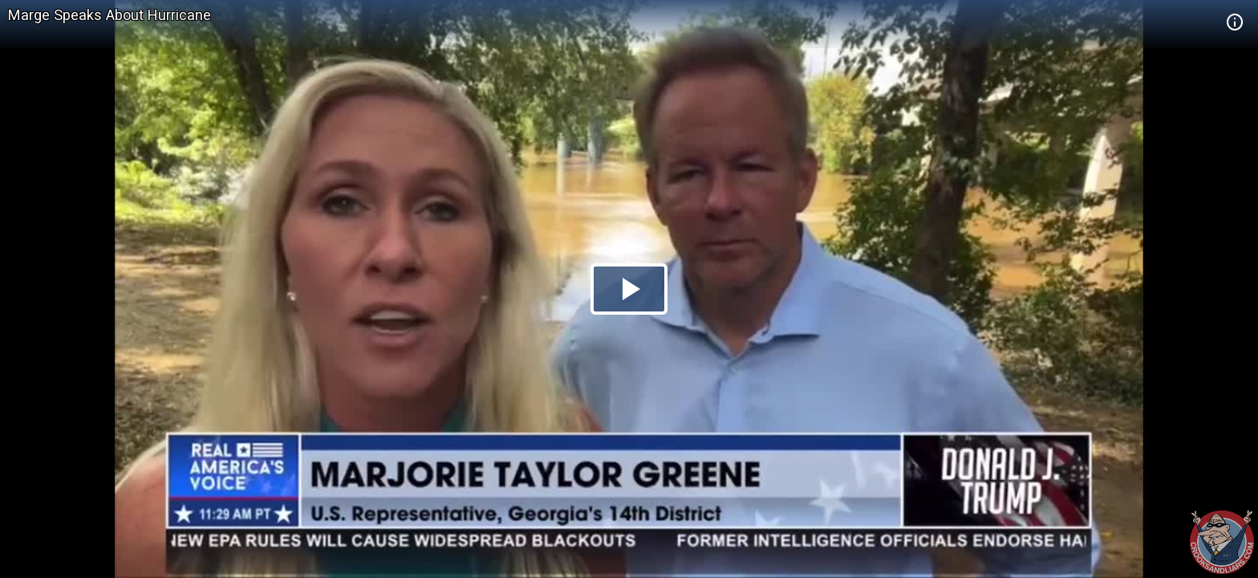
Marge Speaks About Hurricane (109, 14)
